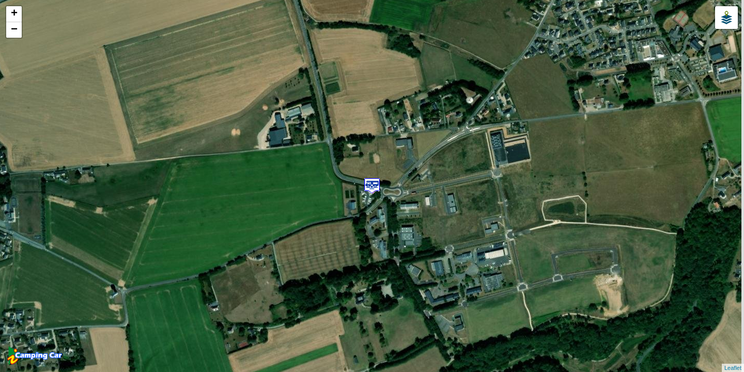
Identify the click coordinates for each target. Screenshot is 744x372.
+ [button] (14, 14)
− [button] (14, 30)
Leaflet (732, 368)
